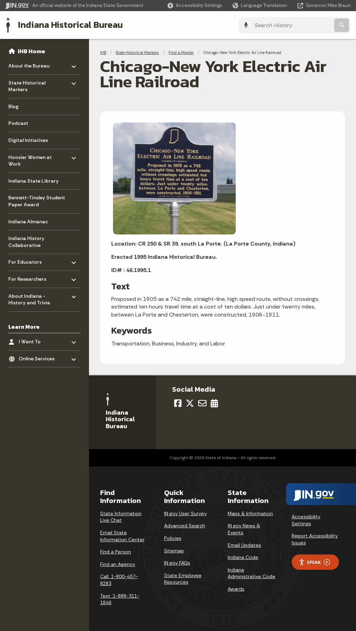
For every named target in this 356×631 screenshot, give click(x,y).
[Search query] (308, 25)
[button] (195, 5)
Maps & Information (250, 513)
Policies (172, 538)
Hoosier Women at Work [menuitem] (30, 159)
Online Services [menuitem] (39, 356)
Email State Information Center (122, 535)
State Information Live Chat (120, 516)
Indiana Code (243, 557)
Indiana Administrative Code (251, 573)
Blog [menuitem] (13, 106)
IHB (103, 52)
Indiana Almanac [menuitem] (28, 221)
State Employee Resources (183, 578)
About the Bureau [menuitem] (28, 64)
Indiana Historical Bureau (70, 24)
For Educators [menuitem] (28, 260)
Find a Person (115, 551)
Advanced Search (184, 525)
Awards (236, 588)
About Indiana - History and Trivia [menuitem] (29, 297)
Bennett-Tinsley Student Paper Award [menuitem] (36, 201)
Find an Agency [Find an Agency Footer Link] (117, 564)
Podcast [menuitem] (18, 123)
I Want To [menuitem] (39, 339)
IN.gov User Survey (185, 513)
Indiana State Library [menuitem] (33, 180)
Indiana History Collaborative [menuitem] (26, 241)
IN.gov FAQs (177, 562)
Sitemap (174, 550)
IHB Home (31, 51)
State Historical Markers (137, 52)
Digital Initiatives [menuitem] (28, 140)
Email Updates (244, 544)
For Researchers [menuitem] (28, 277)
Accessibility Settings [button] (306, 519)
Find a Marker (181, 52)
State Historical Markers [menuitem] (28, 84)
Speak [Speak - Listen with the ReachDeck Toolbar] (314, 562)
